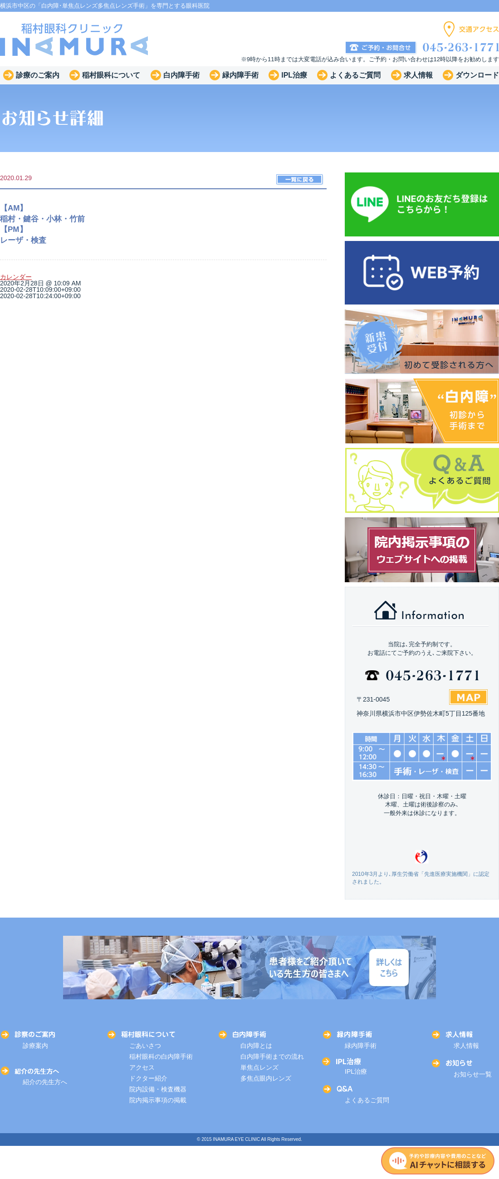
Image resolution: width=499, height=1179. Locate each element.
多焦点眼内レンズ (265, 1078)
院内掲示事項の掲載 (157, 1100)
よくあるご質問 (367, 1100)
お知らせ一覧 (473, 1074)
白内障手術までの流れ (272, 1056)
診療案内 (35, 1045)
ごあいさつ (145, 1045)
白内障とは (256, 1045)
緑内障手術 (361, 1045)
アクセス (142, 1067)
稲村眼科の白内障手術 (161, 1056)
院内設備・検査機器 (157, 1089)
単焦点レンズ (259, 1067)
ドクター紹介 (148, 1078)
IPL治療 (356, 1071)
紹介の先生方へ (45, 1082)
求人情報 (466, 1045)
